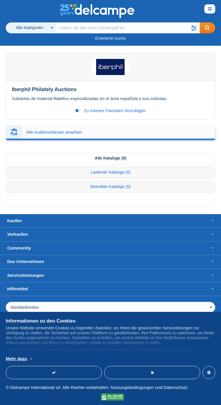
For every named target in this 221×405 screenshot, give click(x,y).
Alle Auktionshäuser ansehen (54, 132)
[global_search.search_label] (128, 27)
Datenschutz (175, 387)
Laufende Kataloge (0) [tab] (111, 172)
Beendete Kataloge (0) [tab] (110, 186)
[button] (194, 28)
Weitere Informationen (85, 359)
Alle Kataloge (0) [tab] (110, 158)
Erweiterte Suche (110, 38)
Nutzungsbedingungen (132, 387)
